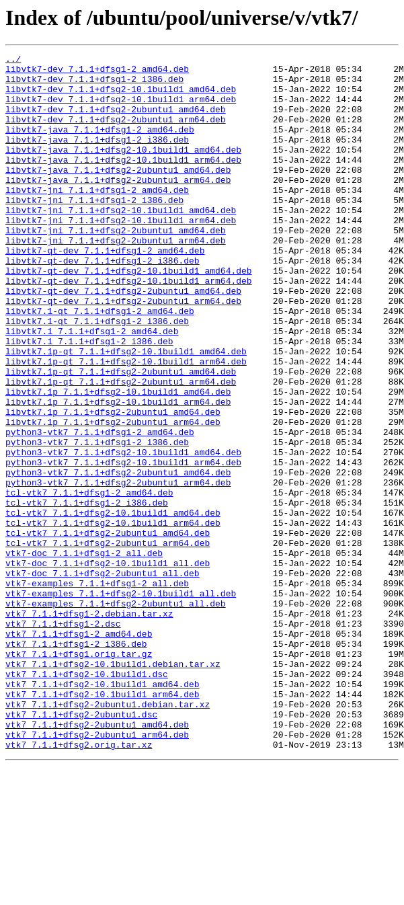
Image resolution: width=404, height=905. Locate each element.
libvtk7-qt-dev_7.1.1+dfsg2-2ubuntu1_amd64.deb (123, 339)
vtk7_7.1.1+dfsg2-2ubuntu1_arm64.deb (97, 871)
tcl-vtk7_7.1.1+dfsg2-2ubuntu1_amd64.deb (107, 629)
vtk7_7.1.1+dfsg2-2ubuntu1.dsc (81, 847)
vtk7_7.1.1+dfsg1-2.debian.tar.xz (89, 726)
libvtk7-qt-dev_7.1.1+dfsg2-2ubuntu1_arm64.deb (123, 351)
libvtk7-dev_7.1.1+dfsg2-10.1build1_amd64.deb (120, 97)
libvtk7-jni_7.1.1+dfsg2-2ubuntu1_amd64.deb (115, 266)
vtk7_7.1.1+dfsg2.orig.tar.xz (78, 883)
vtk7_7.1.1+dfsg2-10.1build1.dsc (86, 799)
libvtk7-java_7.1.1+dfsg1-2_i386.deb (97, 157)
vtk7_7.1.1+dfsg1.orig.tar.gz (78, 775)
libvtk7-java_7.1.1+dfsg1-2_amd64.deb (99, 145)
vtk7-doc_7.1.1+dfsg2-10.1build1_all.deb (107, 666)
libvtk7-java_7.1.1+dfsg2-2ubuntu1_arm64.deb (118, 206)
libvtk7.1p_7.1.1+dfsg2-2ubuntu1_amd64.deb (112, 484)
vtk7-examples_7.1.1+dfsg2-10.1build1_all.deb (120, 702)
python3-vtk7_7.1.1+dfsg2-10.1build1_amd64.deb (123, 532)
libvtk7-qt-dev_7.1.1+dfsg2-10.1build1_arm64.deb (128, 327)
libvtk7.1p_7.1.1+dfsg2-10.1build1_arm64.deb (118, 472)
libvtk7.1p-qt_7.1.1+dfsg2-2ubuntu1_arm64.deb (120, 448)
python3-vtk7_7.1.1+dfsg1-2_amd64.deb (99, 508)
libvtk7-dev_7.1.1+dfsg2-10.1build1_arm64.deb (120, 109)
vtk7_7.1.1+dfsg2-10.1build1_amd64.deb (102, 811)
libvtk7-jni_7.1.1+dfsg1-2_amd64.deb (97, 218)
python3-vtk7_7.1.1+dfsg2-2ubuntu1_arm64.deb (118, 569)
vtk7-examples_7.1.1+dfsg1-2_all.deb (97, 690)
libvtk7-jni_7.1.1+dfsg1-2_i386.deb (94, 230)
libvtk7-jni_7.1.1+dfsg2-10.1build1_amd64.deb (120, 242)
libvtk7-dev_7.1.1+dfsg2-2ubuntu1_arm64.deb (115, 133)
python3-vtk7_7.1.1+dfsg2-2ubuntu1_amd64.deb (118, 557)
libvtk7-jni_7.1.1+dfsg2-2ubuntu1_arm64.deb (115, 278)
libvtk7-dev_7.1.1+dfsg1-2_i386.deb (94, 85)
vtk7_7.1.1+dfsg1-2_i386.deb (76, 762)
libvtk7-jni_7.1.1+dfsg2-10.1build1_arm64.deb (120, 254)
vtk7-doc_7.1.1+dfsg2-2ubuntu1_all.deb (102, 678)
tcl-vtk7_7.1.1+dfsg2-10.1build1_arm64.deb (112, 617)
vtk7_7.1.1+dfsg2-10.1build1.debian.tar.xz (112, 787)
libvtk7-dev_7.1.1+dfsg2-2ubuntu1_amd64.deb (115, 121)
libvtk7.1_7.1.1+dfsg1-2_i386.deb (89, 399)
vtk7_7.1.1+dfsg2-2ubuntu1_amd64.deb (97, 859)
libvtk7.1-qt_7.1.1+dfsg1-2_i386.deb (97, 375)
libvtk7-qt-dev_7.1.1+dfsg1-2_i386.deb (102, 303)
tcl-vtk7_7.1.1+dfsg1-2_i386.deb (86, 593)
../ (13, 60)
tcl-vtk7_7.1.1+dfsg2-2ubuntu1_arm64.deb (107, 641)
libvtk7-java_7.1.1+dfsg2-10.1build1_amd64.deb (123, 169)
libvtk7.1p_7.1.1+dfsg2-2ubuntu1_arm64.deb (112, 496)
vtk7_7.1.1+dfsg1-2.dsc (63, 738)
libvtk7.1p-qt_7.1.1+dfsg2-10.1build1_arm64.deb (126, 424)
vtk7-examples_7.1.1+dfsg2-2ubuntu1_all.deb (115, 714)
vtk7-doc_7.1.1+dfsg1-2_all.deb (84, 653)
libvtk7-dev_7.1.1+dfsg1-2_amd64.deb (97, 73)
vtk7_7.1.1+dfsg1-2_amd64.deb (78, 750)
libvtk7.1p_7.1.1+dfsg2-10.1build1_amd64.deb (118, 460)
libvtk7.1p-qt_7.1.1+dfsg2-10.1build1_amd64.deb (126, 411)
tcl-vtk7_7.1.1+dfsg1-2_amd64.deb (89, 581)
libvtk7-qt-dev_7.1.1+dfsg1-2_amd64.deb (104, 290)
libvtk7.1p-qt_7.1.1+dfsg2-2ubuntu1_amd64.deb (120, 436)
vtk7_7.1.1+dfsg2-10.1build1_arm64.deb (102, 823)
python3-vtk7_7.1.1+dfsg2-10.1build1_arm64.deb (123, 545)
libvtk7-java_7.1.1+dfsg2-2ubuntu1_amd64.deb (118, 194)
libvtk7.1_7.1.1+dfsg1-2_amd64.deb (91, 387)
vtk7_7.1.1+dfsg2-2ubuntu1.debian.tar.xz (107, 835)
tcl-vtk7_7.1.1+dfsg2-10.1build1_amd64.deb (112, 605)
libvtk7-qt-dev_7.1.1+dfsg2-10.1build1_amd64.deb (128, 315)
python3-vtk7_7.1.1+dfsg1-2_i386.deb (97, 520)
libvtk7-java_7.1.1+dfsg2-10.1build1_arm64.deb (123, 181)
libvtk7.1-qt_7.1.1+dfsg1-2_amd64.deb (99, 363)
